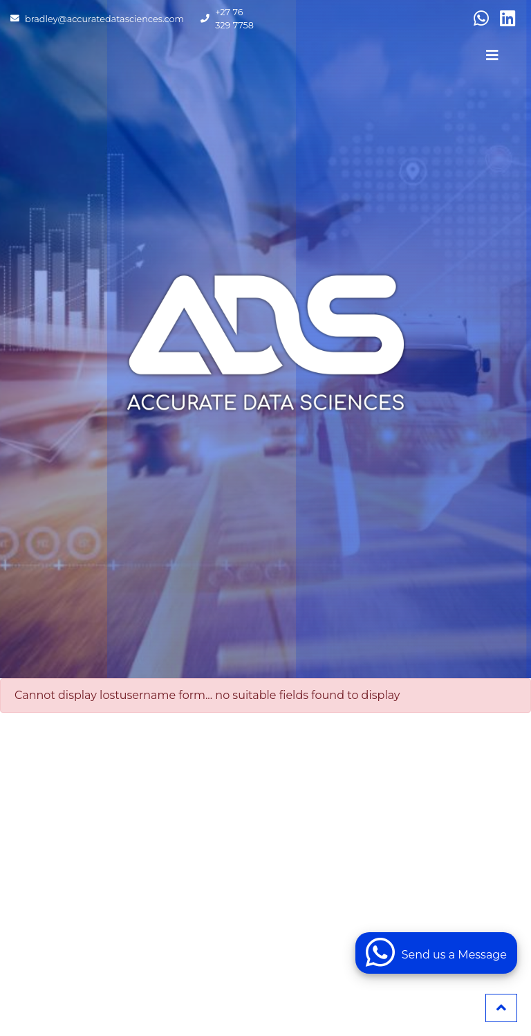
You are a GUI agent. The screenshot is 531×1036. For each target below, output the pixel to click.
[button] (501, 1008)
